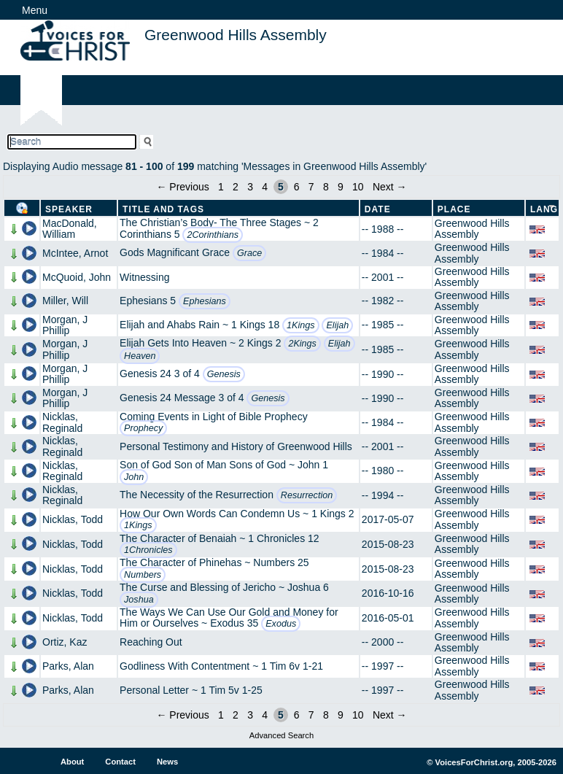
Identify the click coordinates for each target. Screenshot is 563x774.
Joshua (139, 600)
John (134, 477)
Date (378, 209)
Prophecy (143, 428)
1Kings (301, 325)
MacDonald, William (69, 228)
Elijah (337, 325)
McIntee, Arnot (75, 253)
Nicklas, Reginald (62, 422)
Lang (544, 209)
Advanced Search (281, 735)
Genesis (224, 374)
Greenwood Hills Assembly (472, 228)
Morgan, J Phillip (65, 325)
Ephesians (204, 301)
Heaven (139, 356)
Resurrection (307, 495)
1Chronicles (148, 550)
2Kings (302, 343)
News (167, 761)
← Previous (182, 187)
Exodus (280, 624)
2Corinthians (212, 235)
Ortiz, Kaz (64, 642)
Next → (390, 187)
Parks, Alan (68, 666)
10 (358, 187)
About (72, 761)
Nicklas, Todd (72, 519)
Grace (249, 253)
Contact (120, 761)
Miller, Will (65, 300)
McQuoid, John (76, 277)
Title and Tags (163, 209)
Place (454, 209)
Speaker (69, 209)
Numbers (142, 575)
